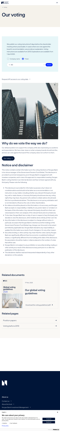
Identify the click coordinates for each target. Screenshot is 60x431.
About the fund (7, 404)
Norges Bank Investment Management (15, 407)
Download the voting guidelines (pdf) (38, 305)
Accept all (48, 419)
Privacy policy (5, 425)
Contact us (5, 401)
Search (49, 65)
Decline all (48, 422)
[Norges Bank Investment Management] (5, 3)
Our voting (7, 158)
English (4, 412)
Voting (5, 7)
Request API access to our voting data (15, 79)
